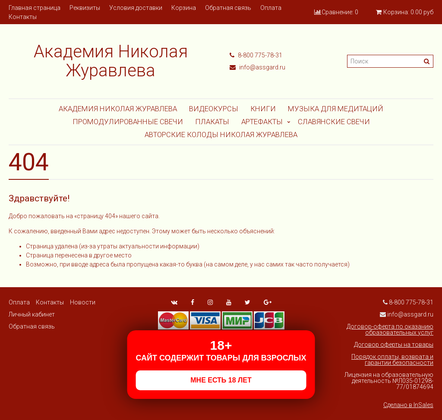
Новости (82, 302)
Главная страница (34, 8)
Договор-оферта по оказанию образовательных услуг (390, 329)
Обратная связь (228, 8)
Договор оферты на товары (393, 344)
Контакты (23, 17)
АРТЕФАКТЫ (262, 121)
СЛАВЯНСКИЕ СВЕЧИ (334, 121)
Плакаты (212, 121)
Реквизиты (84, 8)
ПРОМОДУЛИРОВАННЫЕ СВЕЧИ (128, 121)
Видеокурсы (213, 108)
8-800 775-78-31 (256, 55)
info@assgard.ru (257, 67)
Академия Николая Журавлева (118, 108)
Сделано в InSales (408, 404)
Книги (263, 108)
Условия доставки (135, 8)
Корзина (183, 8)
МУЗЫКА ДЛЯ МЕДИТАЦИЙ (335, 108)
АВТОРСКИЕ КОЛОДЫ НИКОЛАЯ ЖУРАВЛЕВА (221, 134)
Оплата (270, 8)
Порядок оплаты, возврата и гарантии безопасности (392, 359)
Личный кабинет (32, 314)
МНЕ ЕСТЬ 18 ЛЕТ (220, 380)
